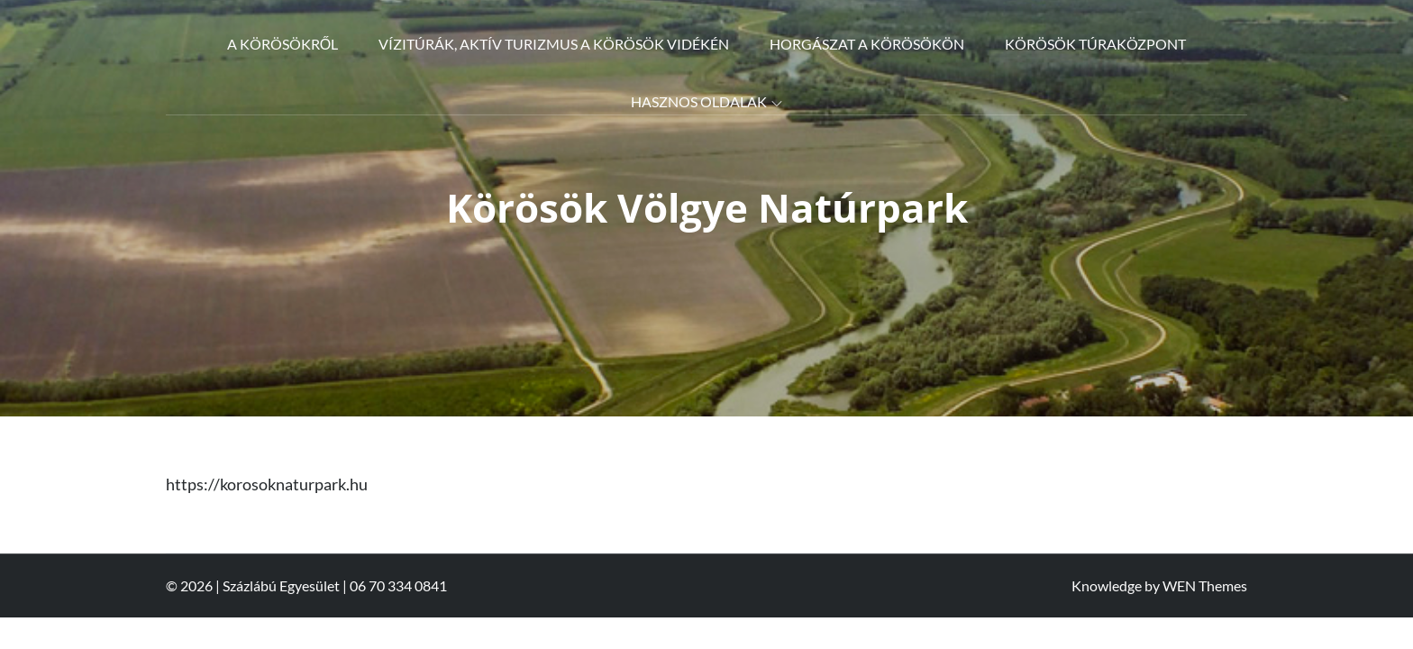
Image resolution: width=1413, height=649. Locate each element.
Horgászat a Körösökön (867, 43)
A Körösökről (282, 43)
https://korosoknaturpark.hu (267, 484)
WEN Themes (1204, 585)
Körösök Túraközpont (1095, 43)
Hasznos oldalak (706, 101)
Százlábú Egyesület (281, 585)
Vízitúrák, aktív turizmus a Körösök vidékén (553, 43)
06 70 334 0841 (398, 585)
